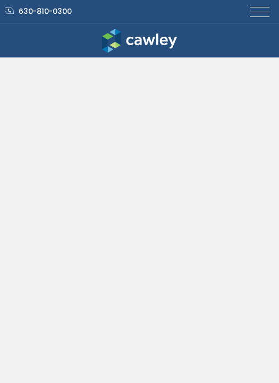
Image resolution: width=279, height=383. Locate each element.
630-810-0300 (38, 11)
